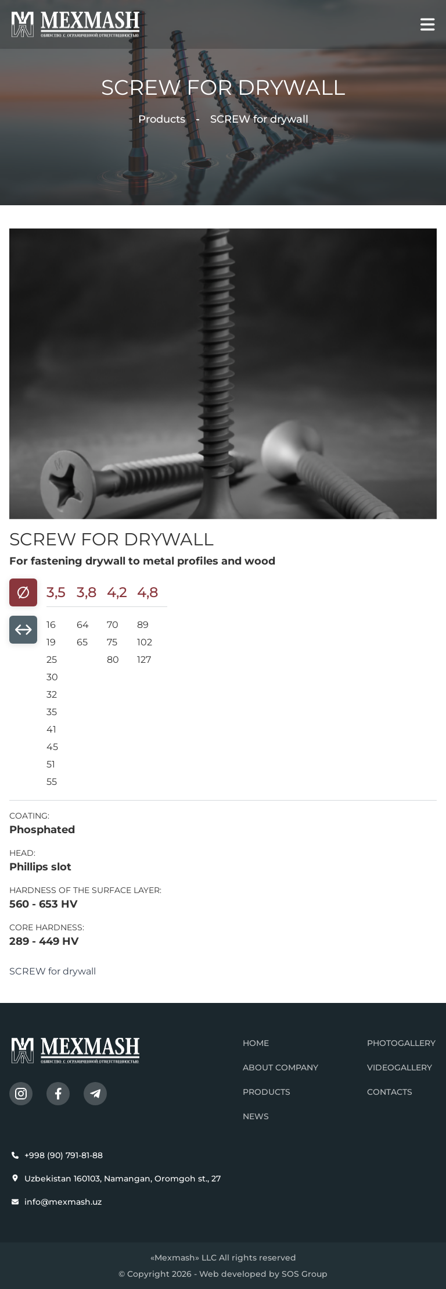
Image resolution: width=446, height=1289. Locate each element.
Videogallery (399, 1067)
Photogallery (401, 1043)
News (256, 1116)
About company (280, 1067)
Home (256, 1043)
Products (161, 119)
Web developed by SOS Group (263, 1274)
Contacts (389, 1092)
